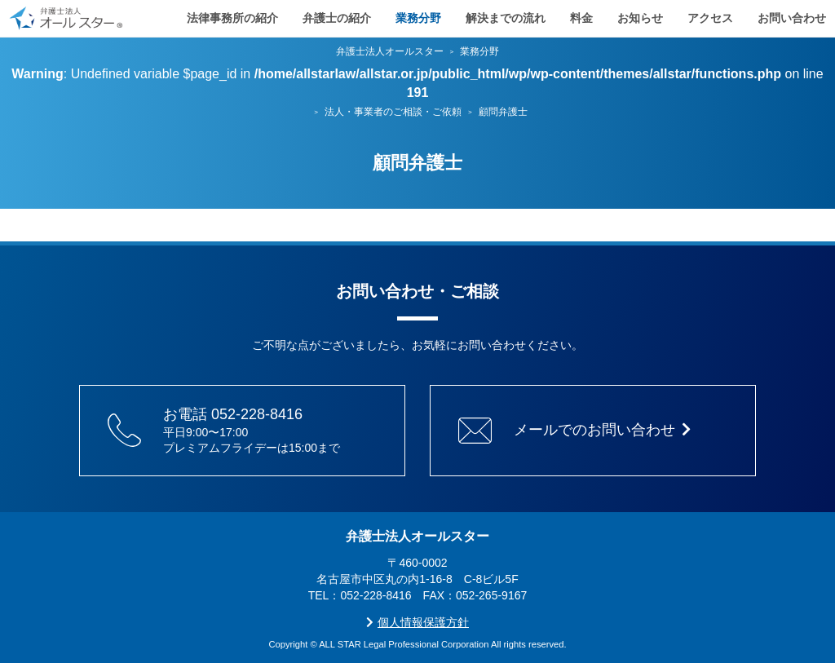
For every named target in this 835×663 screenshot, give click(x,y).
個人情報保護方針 (417, 622)
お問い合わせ (792, 16)
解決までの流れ (506, 16)
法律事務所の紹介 (232, 16)
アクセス (710, 16)
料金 (581, 16)
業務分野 (418, 16)
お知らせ (640, 16)
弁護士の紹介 (337, 16)
